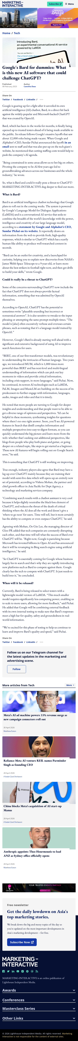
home (6, 33)
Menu (69, 4)
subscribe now (23, 943)
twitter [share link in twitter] (6, 99)
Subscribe (56, 4)
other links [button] (38, 1018)
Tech (17, 33)
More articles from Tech (39, 685)
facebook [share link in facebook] (18, 99)
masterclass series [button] (38, 1008)
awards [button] (38, 990)
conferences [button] (38, 1000)
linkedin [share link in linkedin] (30, 99)
